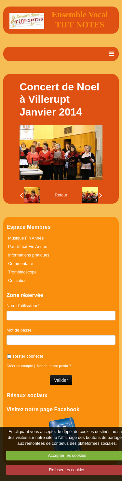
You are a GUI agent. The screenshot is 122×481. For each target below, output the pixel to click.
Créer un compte (20, 366)
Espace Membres (29, 227)
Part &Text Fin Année (27, 246)
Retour (61, 195)
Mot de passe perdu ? (54, 366)
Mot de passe (19, 330)
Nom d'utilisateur (22, 305)
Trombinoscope (22, 272)
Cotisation (17, 280)
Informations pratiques (28, 255)
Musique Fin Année (26, 238)
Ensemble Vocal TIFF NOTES (80, 19)
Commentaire (20, 263)
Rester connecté (25, 356)
